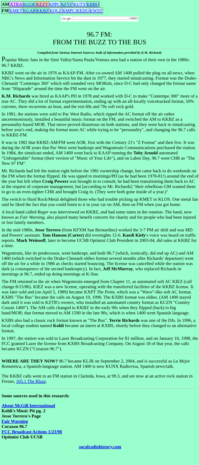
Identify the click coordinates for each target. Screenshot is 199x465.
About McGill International (28, 405)
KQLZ (55, 10)
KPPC (54, 4)
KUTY (79, 4)
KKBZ (42, 10)
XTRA (16, 4)
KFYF (67, 4)
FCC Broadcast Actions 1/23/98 (32, 431)
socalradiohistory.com (100, 446)
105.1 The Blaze (31, 381)
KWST (96, 10)
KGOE (29, 4)
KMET (15, 10)
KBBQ (92, 4)
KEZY (42, 4)
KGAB (29, 10)
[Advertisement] (99, 25)
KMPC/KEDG (75, 10)
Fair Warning (15, 421)
